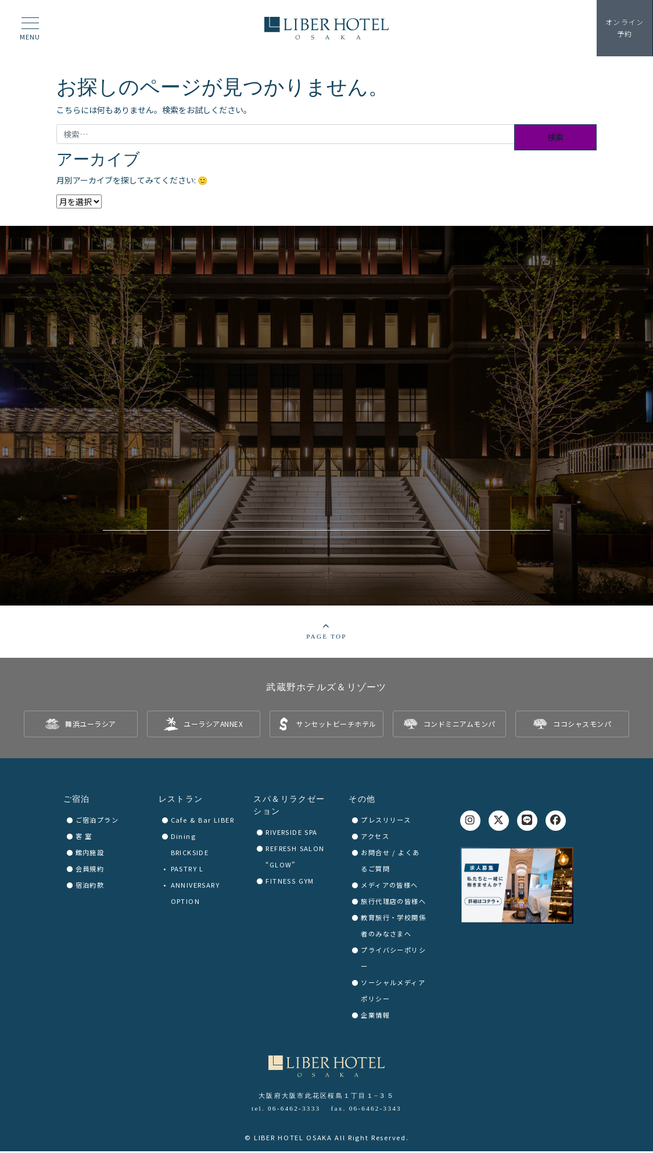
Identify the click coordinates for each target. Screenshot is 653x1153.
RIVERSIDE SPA (291, 834)
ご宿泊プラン (97, 822)
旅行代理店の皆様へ (393, 903)
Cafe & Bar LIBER (202, 822)
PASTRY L (187, 870)
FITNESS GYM (289, 883)
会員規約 (90, 870)
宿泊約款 (90, 887)
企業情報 (375, 1017)
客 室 (84, 838)
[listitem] (81, 726)
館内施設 (90, 854)
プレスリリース (386, 822)
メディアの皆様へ (389, 887)
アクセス (375, 838)
